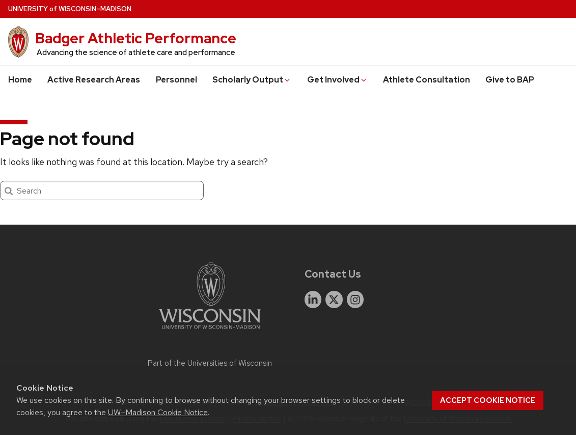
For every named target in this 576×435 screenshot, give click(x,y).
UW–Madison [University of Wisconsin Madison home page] (69, 9)
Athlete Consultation (426, 79)
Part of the (210, 363)
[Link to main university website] (210, 330)
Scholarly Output (251, 79)
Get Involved (337, 79)
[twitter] (334, 299)
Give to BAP (509, 79)
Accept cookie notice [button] (487, 400)
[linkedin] (313, 299)
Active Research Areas (93, 79)
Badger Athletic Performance (135, 38)
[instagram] (355, 299)
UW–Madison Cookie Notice (158, 412)
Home (20, 79)
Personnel (176, 79)
